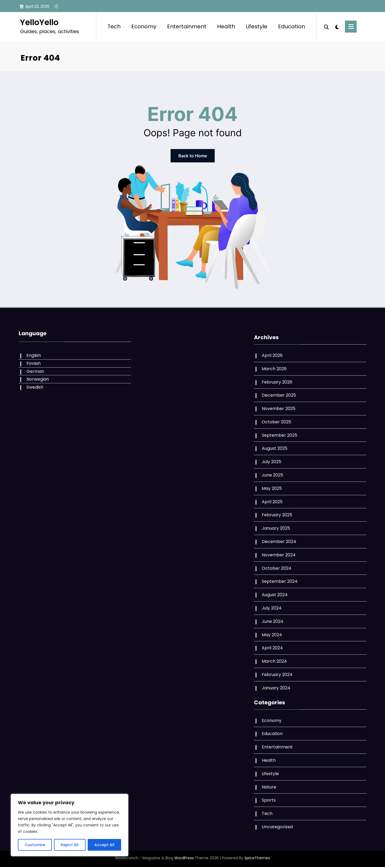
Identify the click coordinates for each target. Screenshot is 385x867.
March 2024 (274, 661)
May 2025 (272, 488)
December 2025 (279, 395)
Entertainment (186, 26)
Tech (114, 26)
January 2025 (276, 528)
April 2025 (272, 502)
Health (226, 26)
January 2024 (276, 688)
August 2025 (274, 448)
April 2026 (272, 355)
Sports (269, 800)
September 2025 (279, 435)
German (35, 371)
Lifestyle (256, 26)
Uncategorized (277, 827)
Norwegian (37, 379)
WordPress (184, 858)
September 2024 (280, 581)
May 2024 (272, 635)
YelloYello (39, 22)
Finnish (33, 363)
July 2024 (272, 608)
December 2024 (279, 541)
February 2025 (277, 515)
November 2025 (278, 408)
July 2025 (271, 462)
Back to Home (192, 155)
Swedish (34, 387)
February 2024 (277, 674)
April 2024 (272, 648)
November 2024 (279, 555)
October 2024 (276, 568)
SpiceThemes (257, 858)
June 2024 (272, 621)
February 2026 (277, 382)
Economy (143, 26)
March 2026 (274, 369)
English (33, 355)
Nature (269, 787)
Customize (35, 845)
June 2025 (272, 475)
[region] (69, 825)
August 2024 (275, 595)
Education (291, 26)
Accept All (104, 845)
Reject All (70, 845)
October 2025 (276, 422)
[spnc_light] (337, 26)
